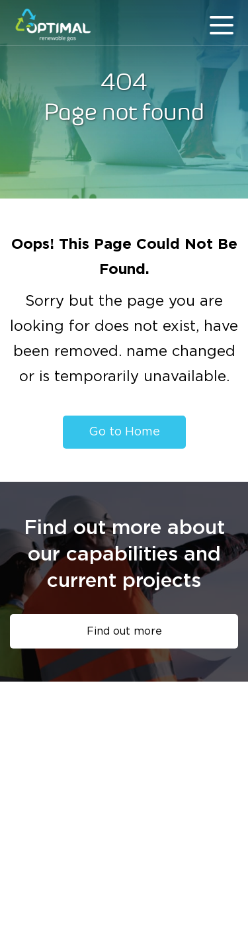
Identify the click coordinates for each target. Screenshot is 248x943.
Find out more (124, 631)
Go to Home (124, 432)
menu (221, 25)
